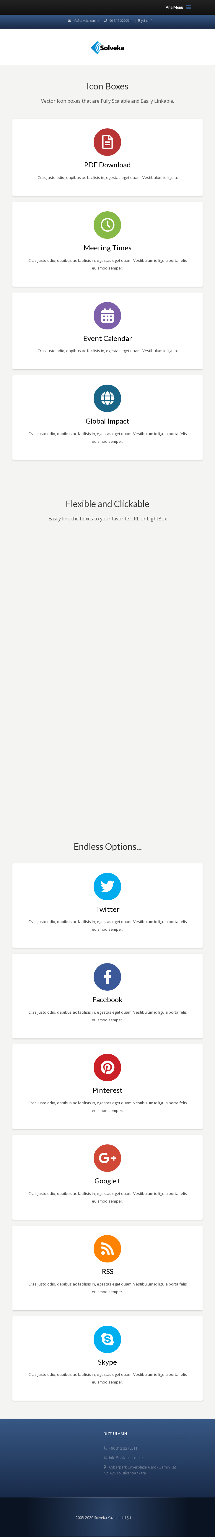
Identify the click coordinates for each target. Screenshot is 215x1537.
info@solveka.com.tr (83, 21)
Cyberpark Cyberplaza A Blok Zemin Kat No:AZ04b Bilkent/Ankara (140, 1470)
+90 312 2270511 (123, 1448)
